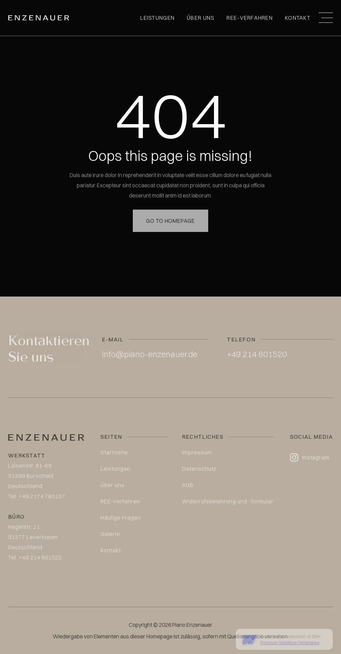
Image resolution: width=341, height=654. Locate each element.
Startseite (114, 452)
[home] (38, 17)
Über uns (200, 17)
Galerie (110, 534)
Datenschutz (199, 468)
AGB (188, 485)
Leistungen (157, 17)
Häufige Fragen (121, 517)
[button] (326, 18)
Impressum (197, 452)
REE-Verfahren (250, 17)
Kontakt (297, 17)
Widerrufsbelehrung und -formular (228, 501)
